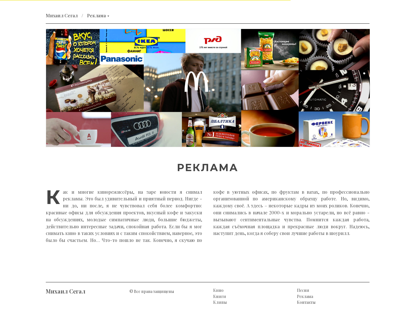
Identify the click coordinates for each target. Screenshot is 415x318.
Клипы (220, 302)
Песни (303, 290)
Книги (219, 296)
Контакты (306, 302)
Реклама (96, 15)
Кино (218, 290)
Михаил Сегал (62, 15)
